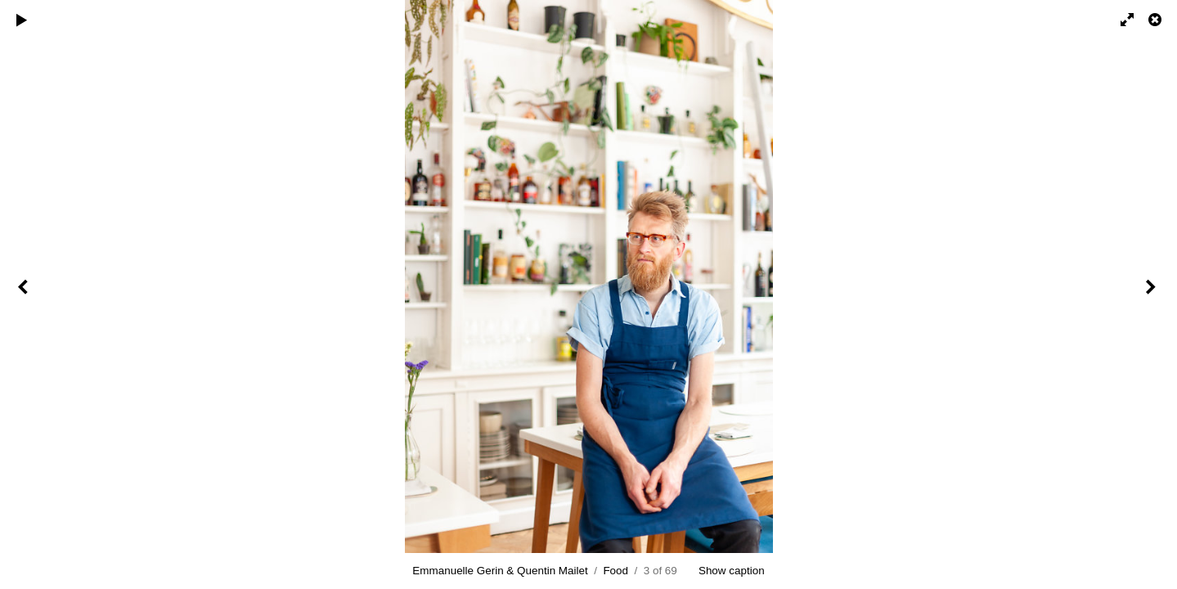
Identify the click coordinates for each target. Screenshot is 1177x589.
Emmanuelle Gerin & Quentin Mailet (499, 570)
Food (615, 570)
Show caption (732, 570)
